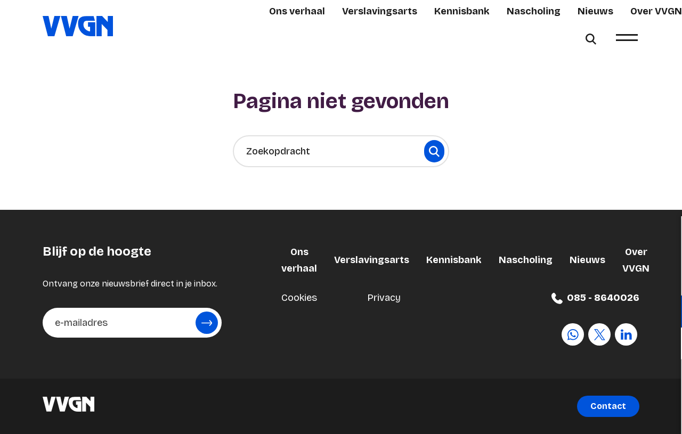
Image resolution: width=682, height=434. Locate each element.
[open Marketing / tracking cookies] (665, 344)
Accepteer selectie (591, 414)
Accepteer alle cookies (591, 383)
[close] (665, 235)
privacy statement (549, 276)
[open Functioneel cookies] (665, 313)
